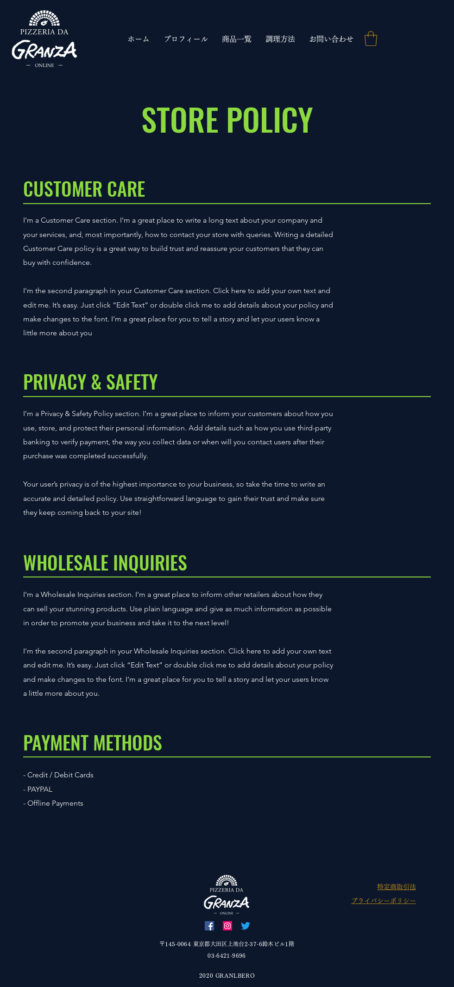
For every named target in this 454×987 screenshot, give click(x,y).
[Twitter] (245, 925)
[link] (371, 38)
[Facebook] (209, 925)
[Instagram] (227, 925)
